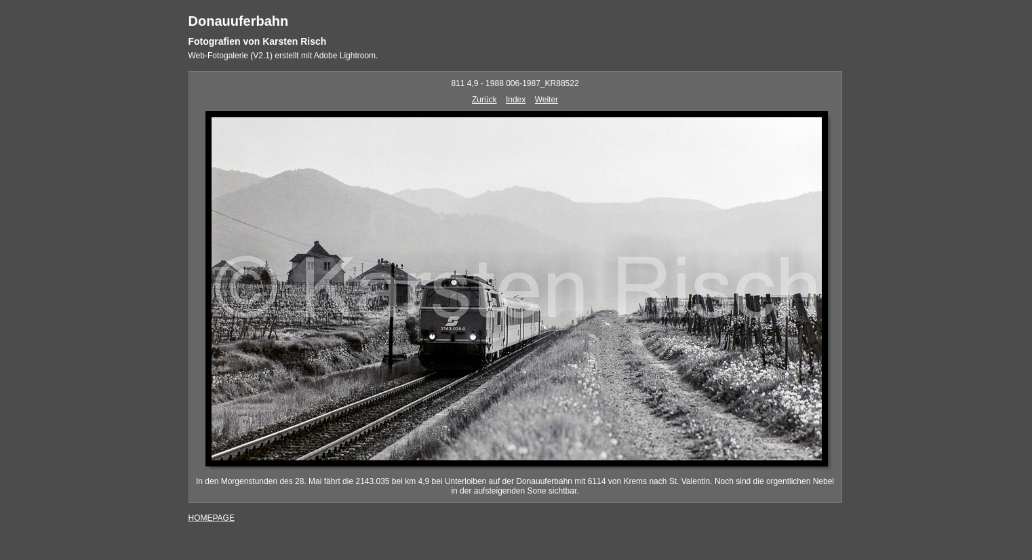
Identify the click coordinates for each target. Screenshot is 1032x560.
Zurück (484, 99)
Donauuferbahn (238, 21)
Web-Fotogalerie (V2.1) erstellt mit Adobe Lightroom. (283, 55)
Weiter (546, 99)
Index (515, 99)
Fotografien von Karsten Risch (257, 41)
